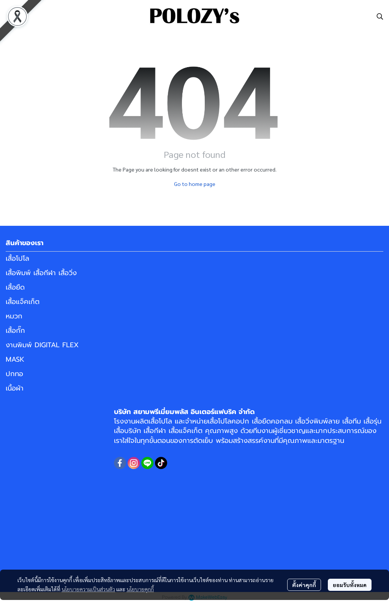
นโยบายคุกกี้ (140, 589)
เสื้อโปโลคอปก (228, 421)
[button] (380, 16)
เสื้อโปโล (17, 258)
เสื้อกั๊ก (15, 330)
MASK (15, 359)
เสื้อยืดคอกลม (272, 421)
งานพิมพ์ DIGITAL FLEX (42, 345)
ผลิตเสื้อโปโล (153, 421)
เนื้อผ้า (15, 388)
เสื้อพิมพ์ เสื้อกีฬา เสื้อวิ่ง (41, 273)
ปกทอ (14, 373)
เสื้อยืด (15, 287)
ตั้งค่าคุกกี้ (304, 584)
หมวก (14, 316)
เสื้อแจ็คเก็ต (23, 301)
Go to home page (194, 183)
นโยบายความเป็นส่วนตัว (88, 589)
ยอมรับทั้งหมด (350, 584)
